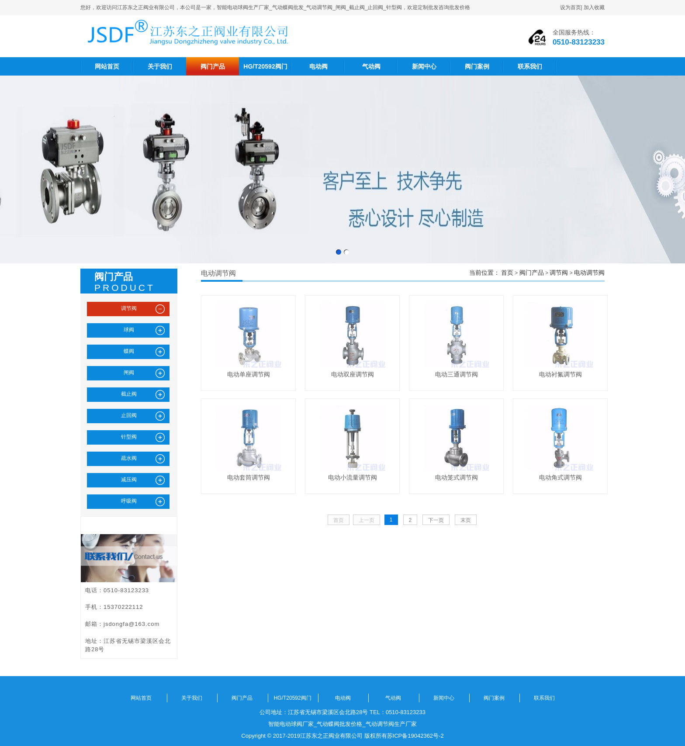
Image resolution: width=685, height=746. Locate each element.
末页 (465, 520)
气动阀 (371, 66)
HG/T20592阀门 (265, 66)
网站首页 (107, 66)
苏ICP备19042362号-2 (415, 735)
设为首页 (570, 7)
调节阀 (559, 272)
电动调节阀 (589, 272)
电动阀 (318, 66)
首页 (507, 272)
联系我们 (530, 66)
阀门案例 (477, 66)
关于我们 (160, 66)
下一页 (436, 520)
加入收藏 (594, 7)
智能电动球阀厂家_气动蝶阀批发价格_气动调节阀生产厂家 (342, 724)
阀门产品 (213, 66)
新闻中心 (424, 66)
